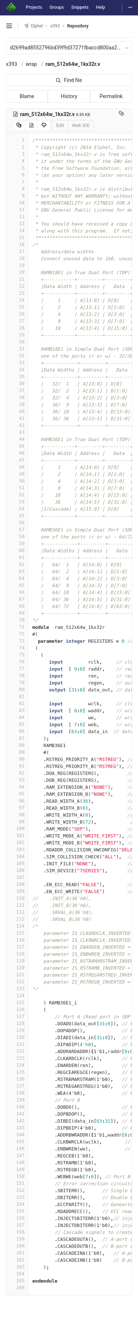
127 (17, 1016)
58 (17, 536)
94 (17, 787)
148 (17, 1162)
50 (17, 481)
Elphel (33, 26)
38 (17, 397)
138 (17, 1093)
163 (17, 1266)
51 (17, 487)
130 (17, 1037)
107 (17, 877)
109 (17, 891)
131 (17, 1044)
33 (17, 362)
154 (17, 1204)
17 (17, 251)
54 (17, 508)
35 (17, 376)
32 (17, 355)
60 (17, 550)
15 (17, 237)
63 (17, 571)
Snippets (79, 7)
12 (17, 216)
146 (17, 1148)
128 (17, 1023)
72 (17, 634)
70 (17, 620)
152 (17, 1190)
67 (17, 599)
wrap (31, 64)
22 (17, 286)
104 (17, 856)
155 (17, 1211)
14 (17, 230)
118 (17, 953)
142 (17, 1120)
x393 (11, 64)
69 (17, 613)
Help (100, 7)
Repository (78, 26)
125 (17, 1002)
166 (17, 1287)
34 (17, 369)
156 (17, 1218)
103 (17, 849)
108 (17, 884)
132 (17, 1051)
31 (17, 348)
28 (17, 328)
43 (17, 432)
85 (17, 724)
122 (17, 981)
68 (17, 606)
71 (17, 627)
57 (17, 529)
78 (17, 675)
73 (17, 640)
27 (17, 321)
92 (17, 773)
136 (17, 1079)
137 (17, 1086)
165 (17, 1280)
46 (17, 453)
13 (17, 223)
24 (17, 300)
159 (17, 1239)
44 (17, 439)
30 (17, 341)
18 (17, 258)
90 (17, 759)
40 (17, 411)
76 (17, 661)
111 (17, 905)
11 (17, 209)
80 (17, 689)
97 (17, 807)
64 (17, 578)
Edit (60, 125)
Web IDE (81, 125)
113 (17, 919)
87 (17, 738)
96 (17, 800)
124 (17, 995)
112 (17, 912)
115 (17, 933)
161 (17, 1252)
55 (17, 515)
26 (17, 314)
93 (17, 780)
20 (17, 272)
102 (17, 842)
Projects (34, 7)
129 (17, 1030)
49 (17, 474)
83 (17, 710)
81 (17, 696)
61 (17, 557)
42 (17, 425)
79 (17, 682)
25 (17, 307)
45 (17, 446)
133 (17, 1058)
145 (17, 1141)
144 (17, 1134)
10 (17, 202)
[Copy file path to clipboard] (121, 114)
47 (17, 460)
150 (17, 1176)
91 (17, 766)
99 (17, 821)
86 (17, 731)
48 (17, 467)
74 (17, 647)
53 (17, 501)
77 (17, 668)
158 (17, 1232)
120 (17, 967)
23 (17, 293)
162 (17, 1259)
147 (17, 1155)
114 (17, 926)
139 (17, 1099)
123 (17, 988)
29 (17, 334)
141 (17, 1113)
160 (17, 1246)
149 (17, 1169)
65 (17, 585)
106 (17, 870)
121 (17, 974)
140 (17, 1106)
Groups (57, 7)
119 (17, 960)
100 (17, 828)
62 (17, 564)
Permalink (111, 96)
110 (17, 898)
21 (17, 279)
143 (17, 1127)
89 (17, 752)
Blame (27, 96)
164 (17, 1273)
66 (17, 592)
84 (17, 717)
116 (17, 940)
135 (17, 1072)
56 (17, 522)
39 (17, 404)
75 (17, 654)
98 (17, 814)
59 (17, 543)
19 (17, 265)
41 (17, 418)
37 (17, 390)
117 (17, 946)
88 (17, 745)
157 (17, 1225)
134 (17, 1065)
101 (17, 835)
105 (17, 863)
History (69, 96)
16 (17, 244)
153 (17, 1197)
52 (17, 494)
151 (17, 1183)
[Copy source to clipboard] (19, 125)
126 (17, 1009)
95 (17, 793)
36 (17, 383)
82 (17, 703)
